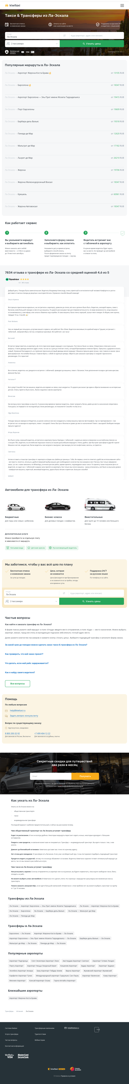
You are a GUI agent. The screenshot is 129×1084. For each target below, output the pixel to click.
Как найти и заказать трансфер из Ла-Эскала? (28, 624)
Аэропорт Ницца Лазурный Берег (42, 966)
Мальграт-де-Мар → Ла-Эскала (23, 943)
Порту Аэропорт (16, 966)
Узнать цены (92, 43)
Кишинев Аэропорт (68, 966)
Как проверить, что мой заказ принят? (24, 654)
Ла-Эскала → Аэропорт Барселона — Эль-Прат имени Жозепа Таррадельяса (42, 906)
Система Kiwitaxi (11, 1028)
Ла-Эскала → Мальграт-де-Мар (81, 911)
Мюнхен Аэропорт (17, 980)
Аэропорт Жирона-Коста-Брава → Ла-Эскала (53, 933)
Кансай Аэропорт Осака (39, 980)
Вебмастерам (40, 1040)
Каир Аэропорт (110, 975)
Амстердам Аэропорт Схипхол (76, 961)
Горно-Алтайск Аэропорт (64, 980)
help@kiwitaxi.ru (17, 710)
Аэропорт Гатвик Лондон (103, 961)
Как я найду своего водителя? (20, 672)
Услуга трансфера (11, 1034)
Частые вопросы (11, 1040)
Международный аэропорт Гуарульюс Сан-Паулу (57, 975)
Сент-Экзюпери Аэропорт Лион (45, 961)
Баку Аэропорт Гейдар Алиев (49, 971)
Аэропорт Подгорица (18, 961)
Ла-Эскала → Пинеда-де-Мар (22, 916)
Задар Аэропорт (88, 966)
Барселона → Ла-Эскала (19, 933)
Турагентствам (40, 1034)
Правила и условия (68, 1076)
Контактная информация (14, 1046)
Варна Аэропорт (73, 971)
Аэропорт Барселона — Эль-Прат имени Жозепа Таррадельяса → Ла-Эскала (42, 938)
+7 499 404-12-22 (42, 733)
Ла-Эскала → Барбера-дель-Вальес (49, 911)
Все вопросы (17, 683)
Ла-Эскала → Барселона (19, 911)
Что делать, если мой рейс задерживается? (27, 663)
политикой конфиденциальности (70, 786)
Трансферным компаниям (44, 1028)
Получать (85, 776)
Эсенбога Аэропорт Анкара (21, 971)
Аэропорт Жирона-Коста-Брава (23, 998)
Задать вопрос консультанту (24, 715)
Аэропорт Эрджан (106, 966)
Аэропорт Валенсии (91, 975)
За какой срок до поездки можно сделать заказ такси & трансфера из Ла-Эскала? (46, 645)
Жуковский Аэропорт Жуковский (98, 971)
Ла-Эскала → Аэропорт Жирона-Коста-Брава (99, 906)
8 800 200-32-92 (12, 733)
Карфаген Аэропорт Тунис (20, 975)
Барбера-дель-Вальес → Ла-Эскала (95, 938)
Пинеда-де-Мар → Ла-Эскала (53, 943)
